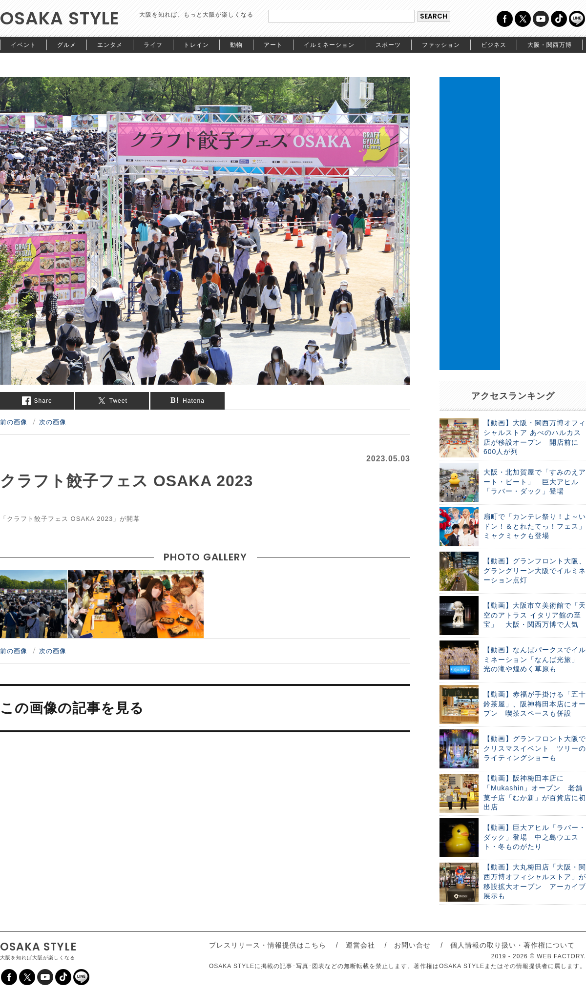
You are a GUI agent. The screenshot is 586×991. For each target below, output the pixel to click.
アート (273, 44)
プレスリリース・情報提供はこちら (267, 945)
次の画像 (52, 422)
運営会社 (360, 945)
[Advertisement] (470, 223)
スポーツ (388, 44)
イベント (23, 44)
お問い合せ (412, 945)
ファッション (441, 44)
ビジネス (493, 44)
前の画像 (13, 422)
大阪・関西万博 (549, 44)
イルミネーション (329, 44)
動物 (236, 44)
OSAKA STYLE (60, 18)
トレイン (196, 44)
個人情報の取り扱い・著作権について (512, 945)
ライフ (153, 44)
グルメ (66, 44)
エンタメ (110, 44)
